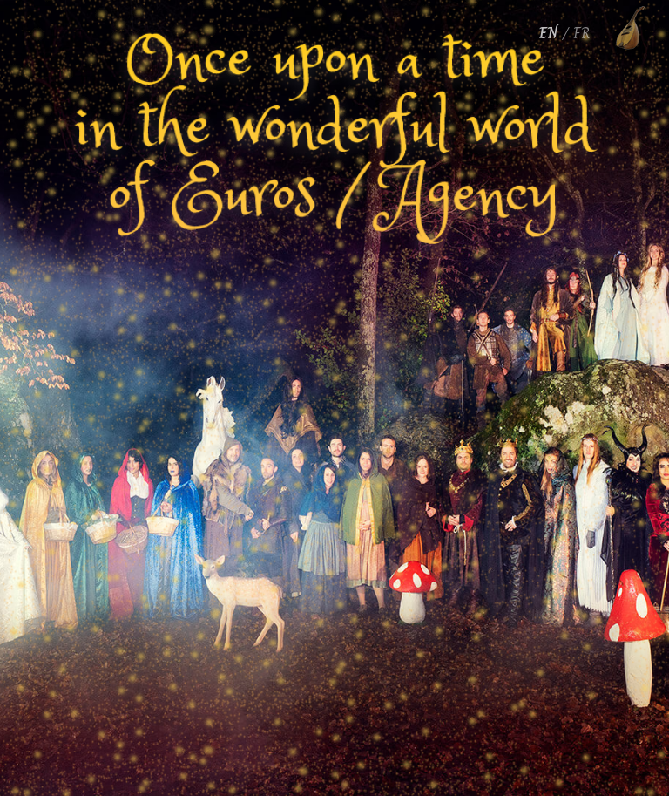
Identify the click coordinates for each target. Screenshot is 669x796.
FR (582, 33)
